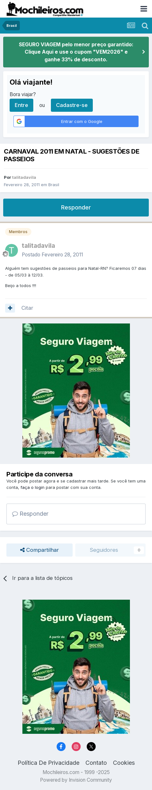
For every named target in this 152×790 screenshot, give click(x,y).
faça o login (32, 487)
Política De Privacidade (48, 762)
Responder (76, 207)
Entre (21, 105)
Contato (96, 762)
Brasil (53, 184)
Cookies (124, 762)
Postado (52, 255)
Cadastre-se (72, 105)
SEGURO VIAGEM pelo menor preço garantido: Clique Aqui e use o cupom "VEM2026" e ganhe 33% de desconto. (76, 52)
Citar (27, 308)
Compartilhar (39, 550)
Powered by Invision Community (76, 780)
